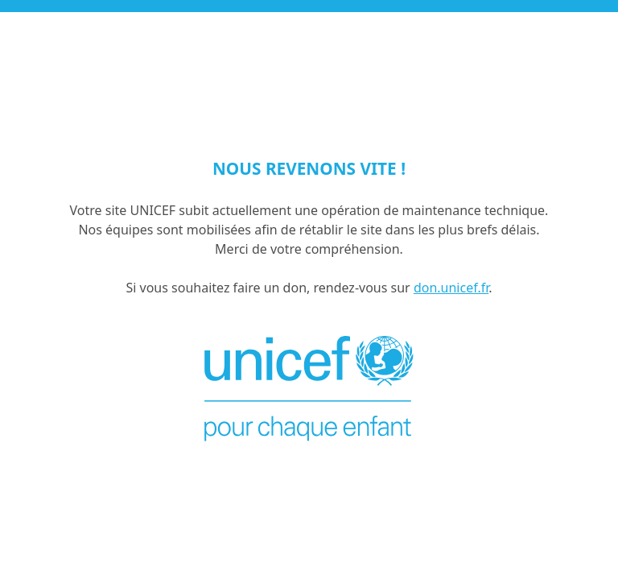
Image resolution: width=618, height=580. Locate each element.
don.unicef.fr (451, 287)
